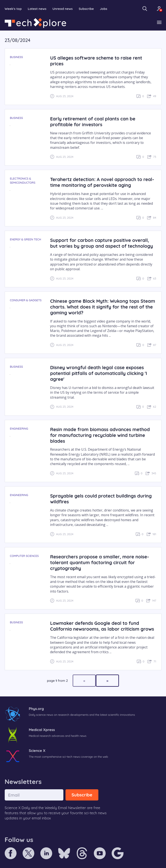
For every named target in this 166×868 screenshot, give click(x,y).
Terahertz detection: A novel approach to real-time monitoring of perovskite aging (102, 182)
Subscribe (86, 9)
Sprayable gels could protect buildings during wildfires (101, 498)
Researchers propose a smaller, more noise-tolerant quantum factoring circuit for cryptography (99, 562)
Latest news (37, 9)
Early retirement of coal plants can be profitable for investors (92, 121)
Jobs (103, 9)
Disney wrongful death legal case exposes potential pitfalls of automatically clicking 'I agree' (98, 373)
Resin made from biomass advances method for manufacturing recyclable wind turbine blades (100, 435)
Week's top (13, 9)
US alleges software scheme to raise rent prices (96, 60)
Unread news (62, 9)
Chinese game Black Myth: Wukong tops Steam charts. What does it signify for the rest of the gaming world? (102, 306)
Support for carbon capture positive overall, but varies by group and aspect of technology (101, 243)
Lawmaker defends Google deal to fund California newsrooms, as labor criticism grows (102, 626)
